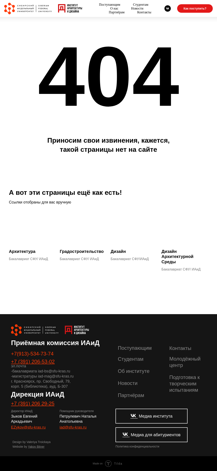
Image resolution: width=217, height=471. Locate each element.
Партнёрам (116, 12)
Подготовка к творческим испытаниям (184, 383)
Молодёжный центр (185, 362)
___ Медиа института (151, 416)
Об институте (133, 371)
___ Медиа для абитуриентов (151, 434)
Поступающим (109, 4)
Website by (29, 446)
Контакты (144, 12)
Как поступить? (195, 8)
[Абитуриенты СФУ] (167, 8)
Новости (137, 8)
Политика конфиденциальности (137, 446)
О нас (114, 8)
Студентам (140, 4)
